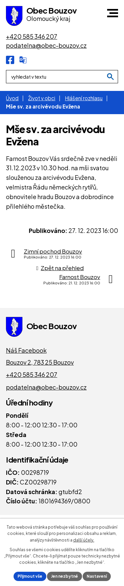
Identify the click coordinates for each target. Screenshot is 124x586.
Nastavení (97, 576)
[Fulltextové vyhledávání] (62, 76)
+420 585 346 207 (31, 374)
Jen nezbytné (64, 576)
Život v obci (41, 98)
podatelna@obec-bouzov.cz (46, 387)
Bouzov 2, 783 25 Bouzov (40, 362)
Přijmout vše (30, 576)
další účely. (83, 540)
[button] (112, 13)
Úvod (12, 98)
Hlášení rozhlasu (84, 98)
